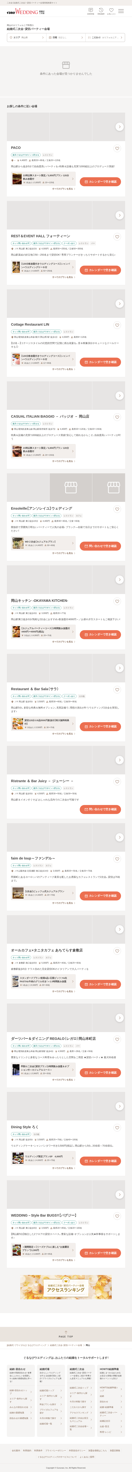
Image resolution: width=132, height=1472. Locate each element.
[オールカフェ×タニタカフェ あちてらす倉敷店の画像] (66, 929)
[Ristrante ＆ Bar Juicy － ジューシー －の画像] (66, 760)
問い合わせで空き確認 (100, 546)
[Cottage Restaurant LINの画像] (66, 303)
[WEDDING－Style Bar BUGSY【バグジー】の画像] (66, 1194)
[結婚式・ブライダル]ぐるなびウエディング (26, 1345)
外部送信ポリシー (77, 1450)
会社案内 (16, 1450)
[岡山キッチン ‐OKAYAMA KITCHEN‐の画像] (66, 579)
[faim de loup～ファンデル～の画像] (66, 837)
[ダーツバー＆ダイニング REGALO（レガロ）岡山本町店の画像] (66, 1018)
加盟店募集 (115, 1450)
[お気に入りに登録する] (117, 148)
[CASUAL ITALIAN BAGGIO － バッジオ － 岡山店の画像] (66, 395)
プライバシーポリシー (55, 1450)
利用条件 (38, 1450)
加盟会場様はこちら (97, 1450)
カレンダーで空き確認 (100, 182)
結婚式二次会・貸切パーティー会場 (66, 1345)
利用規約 (27, 1450)
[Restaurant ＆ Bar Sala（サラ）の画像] (66, 668)
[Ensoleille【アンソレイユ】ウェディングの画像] (66, 487)
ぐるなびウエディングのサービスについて (57, 1457)
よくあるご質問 (87, 1457)
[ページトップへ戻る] (66, 1334)
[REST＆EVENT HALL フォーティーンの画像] (66, 215)
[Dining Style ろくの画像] (66, 1106)
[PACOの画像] (66, 127)
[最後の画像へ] (120, 127)
